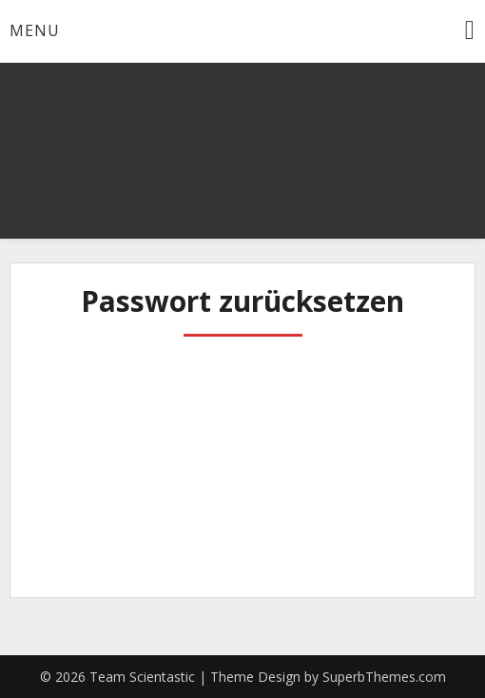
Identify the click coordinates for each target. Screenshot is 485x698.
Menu (35, 30)
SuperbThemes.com (384, 677)
